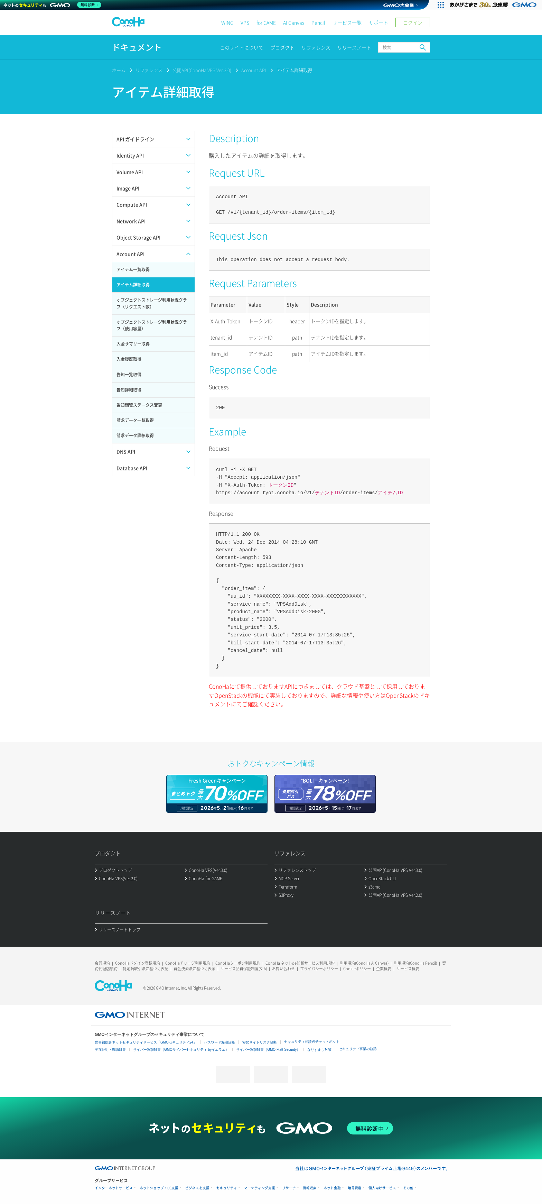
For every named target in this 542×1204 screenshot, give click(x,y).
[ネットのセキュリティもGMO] (53, 5)
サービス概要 (407, 969)
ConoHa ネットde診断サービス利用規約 (300, 963)
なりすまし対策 (319, 1049)
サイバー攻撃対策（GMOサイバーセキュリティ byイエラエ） (181, 1049)
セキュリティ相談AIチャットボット (311, 1042)
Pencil (318, 22)
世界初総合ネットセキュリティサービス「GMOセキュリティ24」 (146, 1042)
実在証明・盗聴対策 (110, 1049)
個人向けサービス (382, 1188)
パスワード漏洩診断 (219, 1042)
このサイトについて (241, 47)
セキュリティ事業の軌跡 (358, 1049)
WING (227, 22)
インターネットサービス (114, 1188)
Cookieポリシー (357, 969)
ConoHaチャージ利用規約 (187, 963)
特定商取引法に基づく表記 (145, 969)
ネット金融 (332, 1188)
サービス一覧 (347, 22)
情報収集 (310, 1188)
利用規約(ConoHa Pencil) (415, 963)
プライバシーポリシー (319, 969)
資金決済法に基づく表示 (194, 969)
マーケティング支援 (259, 1188)
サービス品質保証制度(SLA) (244, 969)
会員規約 (102, 963)
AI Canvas (293, 22)
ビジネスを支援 (197, 1188)
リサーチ (289, 1188)
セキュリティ (226, 1188)
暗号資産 (355, 1188)
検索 (423, 47)
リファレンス (315, 47)
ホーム (118, 70)
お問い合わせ (283, 969)
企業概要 (383, 969)
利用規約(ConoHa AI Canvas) (364, 963)
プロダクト (282, 47)
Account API (253, 70)
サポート (378, 22)
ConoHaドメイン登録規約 (137, 963)
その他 (408, 1188)
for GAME (266, 22)
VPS (245, 22)
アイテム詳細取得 (294, 70)
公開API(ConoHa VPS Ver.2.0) (201, 70)
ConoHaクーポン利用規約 (237, 963)
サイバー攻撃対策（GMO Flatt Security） (268, 1049)
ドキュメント (137, 47)
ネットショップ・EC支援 (159, 1188)
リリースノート (354, 47)
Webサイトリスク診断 (259, 1042)
